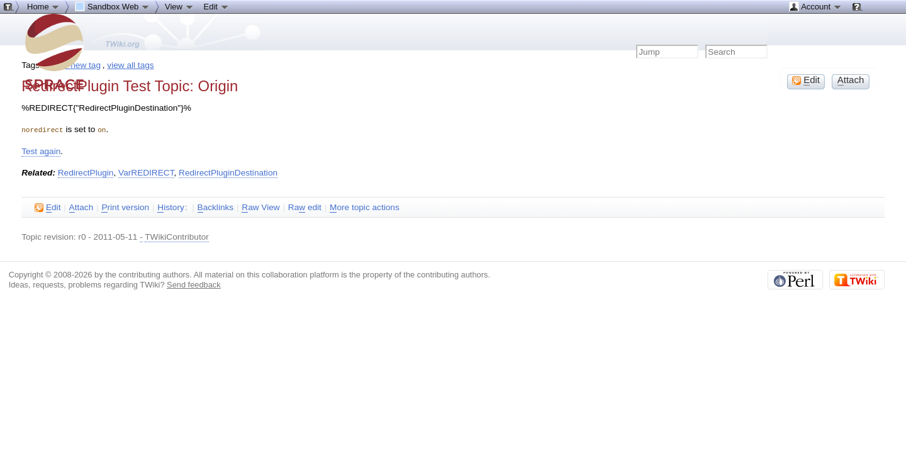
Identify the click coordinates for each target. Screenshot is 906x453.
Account (815, 6)
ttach (81, 207)
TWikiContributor (177, 236)
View (179, 6)
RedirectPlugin (86, 172)
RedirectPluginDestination (228, 172)
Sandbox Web (112, 6)
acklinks (216, 207)
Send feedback (194, 284)
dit (47, 207)
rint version (125, 207)
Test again (40, 150)
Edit (216, 6)
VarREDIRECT (146, 172)
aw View (260, 207)
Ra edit (305, 207)
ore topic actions (365, 207)
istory (170, 207)
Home (43, 6)
